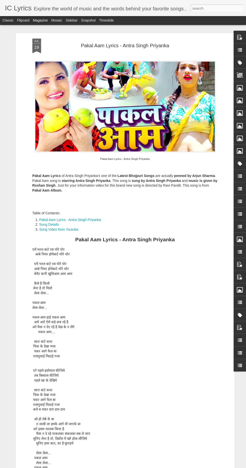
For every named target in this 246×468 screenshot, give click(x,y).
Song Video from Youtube (59, 224)
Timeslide (106, 20)
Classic (8, 20)
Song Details (49, 220)
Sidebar (72, 20)
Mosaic (56, 20)
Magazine (40, 20)
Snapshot (88, 20)
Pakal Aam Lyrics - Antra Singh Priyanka (125, 40)
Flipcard (23, 20)
